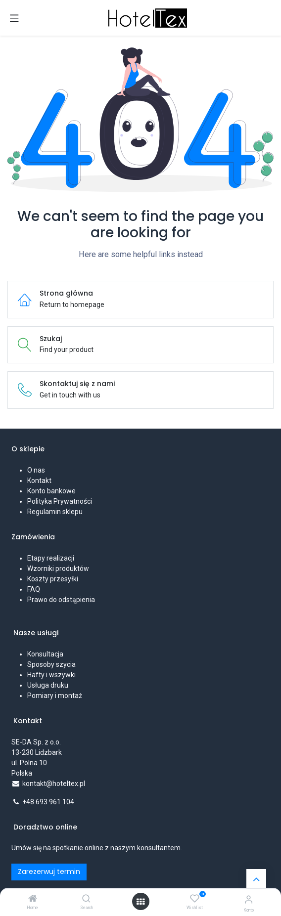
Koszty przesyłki (52, 579)
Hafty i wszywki (51, 675)
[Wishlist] (194, 899)
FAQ (33, 589)
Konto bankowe (51, 491)
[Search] (86, 899)
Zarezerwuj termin (49, 871)
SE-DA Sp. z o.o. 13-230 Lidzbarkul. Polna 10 (36, 752)
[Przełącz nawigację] (14, 17)
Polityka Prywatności (59, 501)
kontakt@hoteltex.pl (53, 783)
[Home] (32, 899)
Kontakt (39, 480)
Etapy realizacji (50, 558)
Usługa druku (47, 685)
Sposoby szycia (51, 664)
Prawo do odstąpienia (61, 600)
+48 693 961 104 (48, 802)
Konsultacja (45, 654)
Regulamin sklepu (55, 512)
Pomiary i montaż (54, 695)
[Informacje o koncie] (248, 899)
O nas (36, 470)
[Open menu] (140, 902)
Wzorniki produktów (58, 568)
